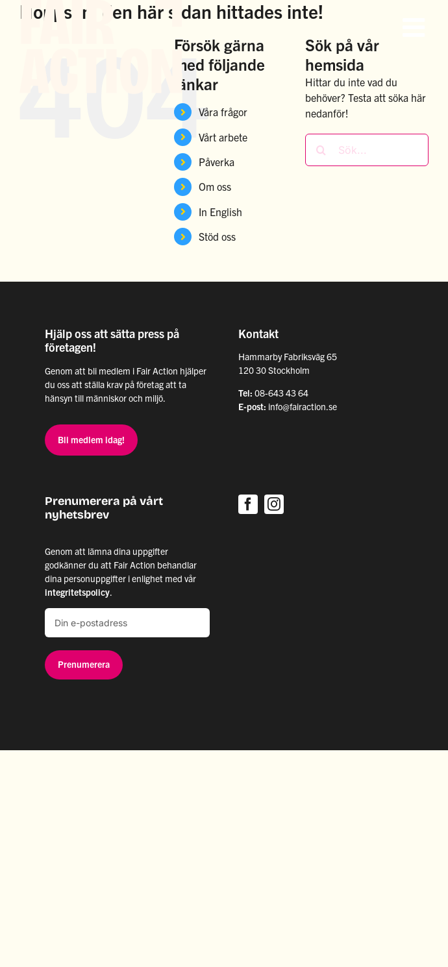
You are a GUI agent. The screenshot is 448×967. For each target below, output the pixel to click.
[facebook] (248, 504)
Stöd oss (217, 236)
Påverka (216, 161)
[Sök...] (367, 150)
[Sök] (321, 150)
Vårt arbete (223, 136)
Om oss (215, 186)
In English (220, 211)
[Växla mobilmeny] (416, 27)
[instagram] (274, 504)
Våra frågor (223, 111)
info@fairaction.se (302, 406)
